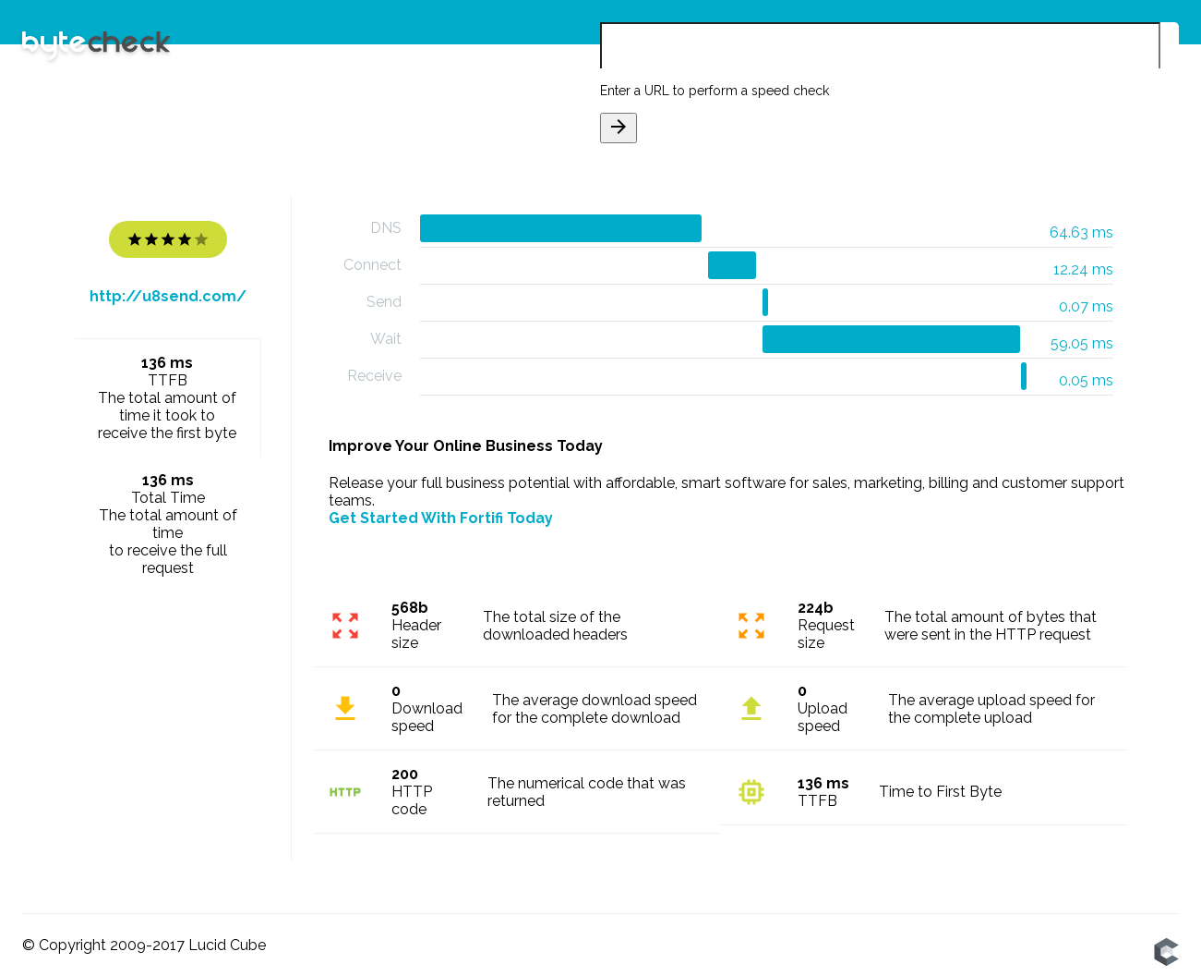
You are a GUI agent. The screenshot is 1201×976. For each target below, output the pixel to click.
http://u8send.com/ (168, 296)
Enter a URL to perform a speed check (714, 90)
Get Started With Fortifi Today (441, 518)
